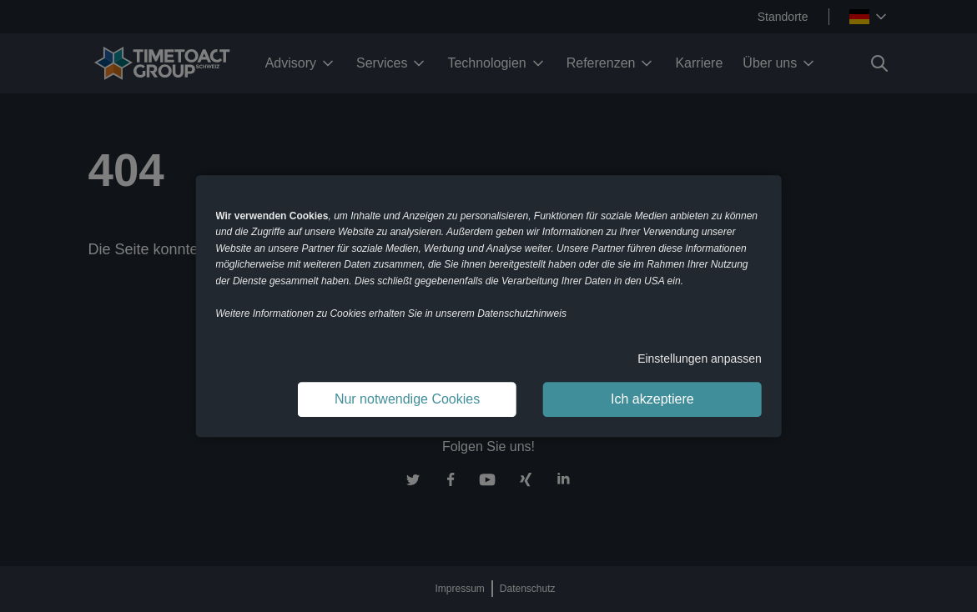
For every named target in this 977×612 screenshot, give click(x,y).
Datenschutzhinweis (522, 313)
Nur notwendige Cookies (407, 399)
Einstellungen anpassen (699, 358)
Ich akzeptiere (652, 399)
